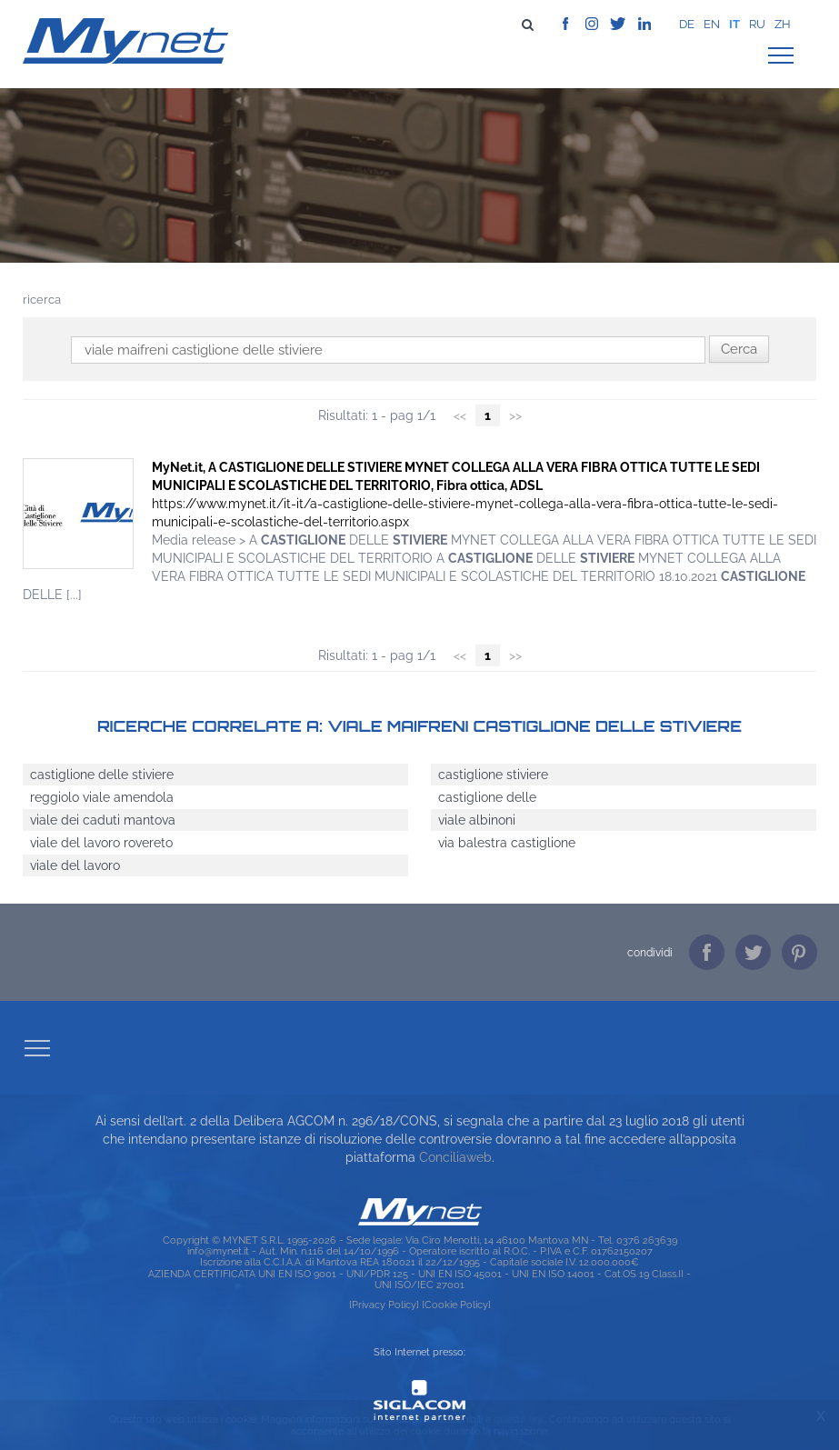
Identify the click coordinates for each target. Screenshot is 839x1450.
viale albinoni (476, 820)
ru (757, 24)
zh (782, 24)
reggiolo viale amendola (102, 797)
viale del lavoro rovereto (101, 842)
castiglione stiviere (493, 774)
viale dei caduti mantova (102, 820)
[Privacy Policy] (384, 1304)
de (686, 24)
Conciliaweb (455, 1157)
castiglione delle (487, 797)
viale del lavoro (75, 865)
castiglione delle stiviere (102, 774)
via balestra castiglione (506, 842)
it (734, 24)
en (712, 24)
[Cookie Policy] (456, 1304)
